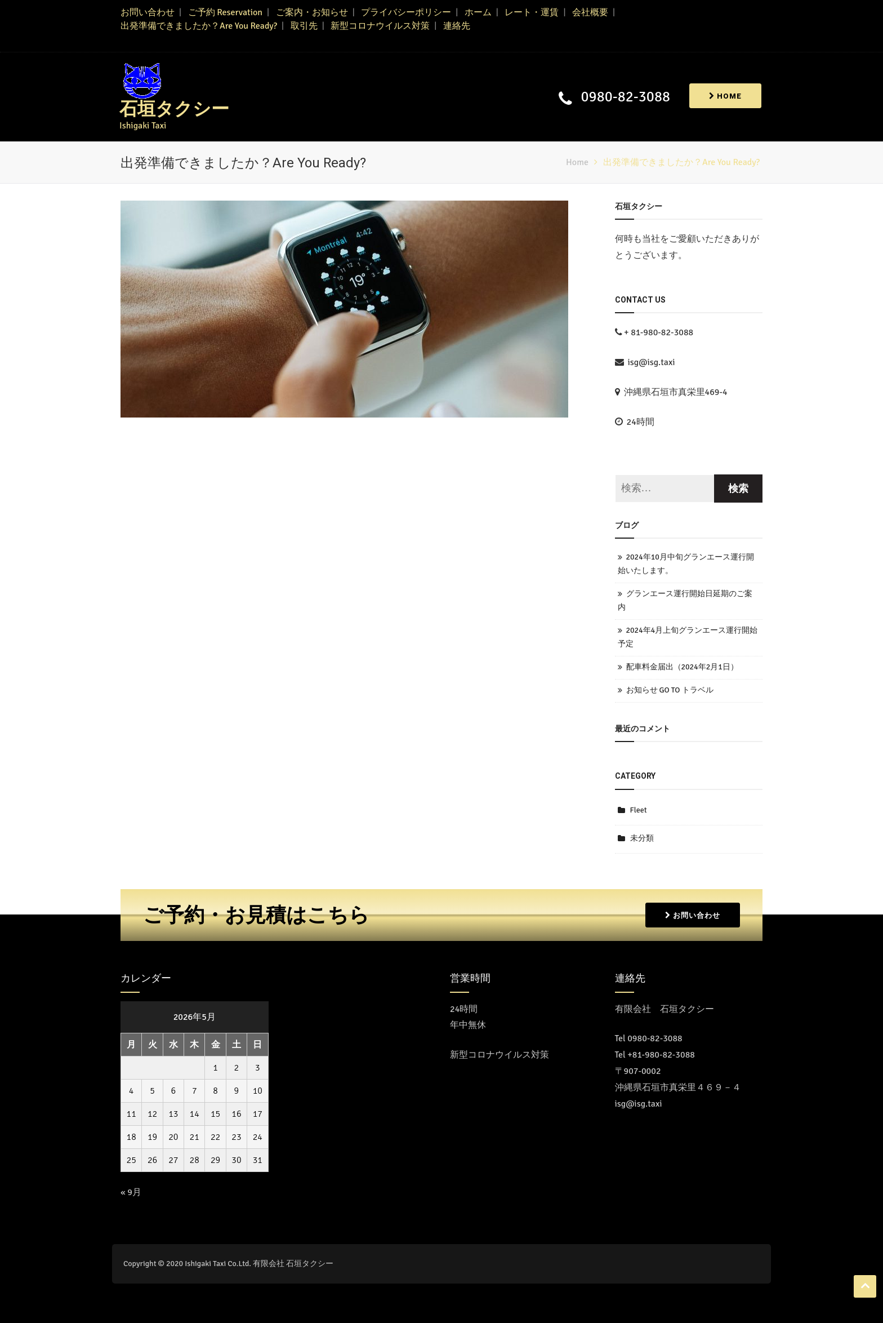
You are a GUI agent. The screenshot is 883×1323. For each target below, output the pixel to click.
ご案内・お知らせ (312, 12)
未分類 (642, 838)
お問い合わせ (148, 12)
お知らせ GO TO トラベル (669, 690)
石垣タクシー (174, 109)
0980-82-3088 (625, 97)
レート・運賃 (532, 12)
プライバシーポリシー (406, 12)
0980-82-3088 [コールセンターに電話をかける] (655, 1038)
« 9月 (131, 1192)
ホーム (478, 12)
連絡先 (456, 26)
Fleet (638, 810)
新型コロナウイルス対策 (380, 26)
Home (725, 96)
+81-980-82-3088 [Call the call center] (661, 1054)
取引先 (304, 26)
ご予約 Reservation (225, 12)
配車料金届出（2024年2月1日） (682, 667)
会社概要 (590, 12)
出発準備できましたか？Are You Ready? (199, 26)
